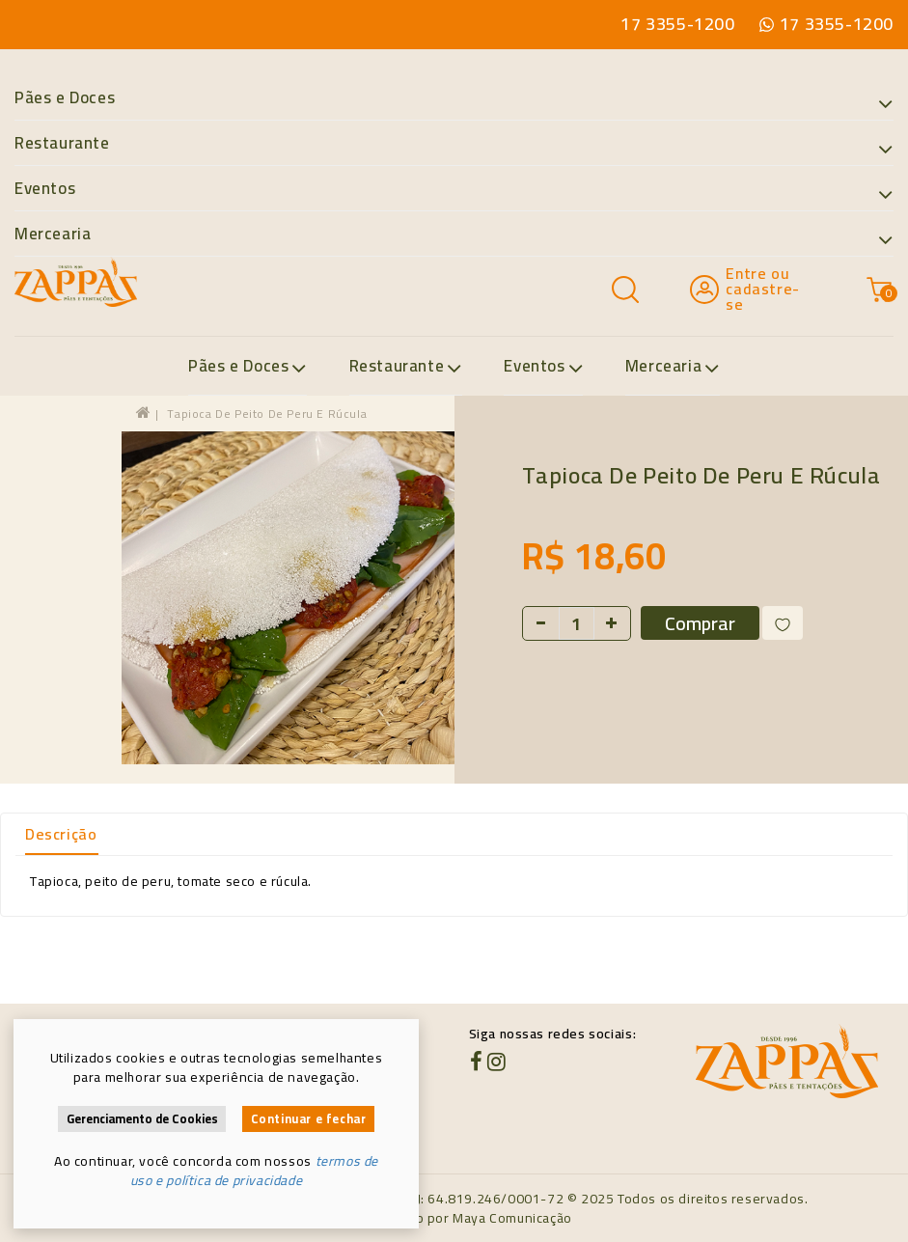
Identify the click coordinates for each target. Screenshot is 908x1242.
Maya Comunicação (512, 1217)
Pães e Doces (454, 98)
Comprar (700, 623)
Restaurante (454, 143)
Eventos (454, 189)
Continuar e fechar (309, 1119)
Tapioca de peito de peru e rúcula (267, 413)
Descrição (60, 833)
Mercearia (454, 234)
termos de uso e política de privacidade (254, 1170)
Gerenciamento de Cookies (142, 1119)
